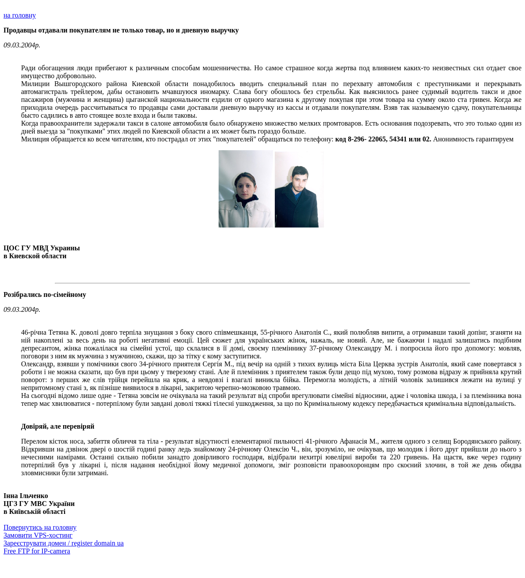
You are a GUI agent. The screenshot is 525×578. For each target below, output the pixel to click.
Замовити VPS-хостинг (38, 535)
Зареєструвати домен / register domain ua (64, 543)
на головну (20, 15)
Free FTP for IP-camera (37, 551)
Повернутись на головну (40, 527)
